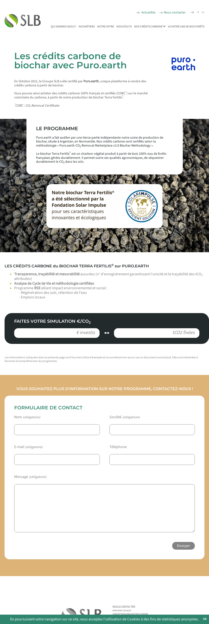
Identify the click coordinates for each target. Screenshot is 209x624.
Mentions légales (122, 610)
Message (30, 477)
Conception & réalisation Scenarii (130, 614)
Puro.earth (91, 81)
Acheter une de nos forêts (186, 27)
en (203, 12)
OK (205, 619)
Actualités (148, 12)
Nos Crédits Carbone (150, 27)
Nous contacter (175, 12)
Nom (27, 417)
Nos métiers (87, 27)
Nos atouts (124, 27)
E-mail (28, 447)
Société (124, 417)
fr (198, 12)
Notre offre (105, 27)
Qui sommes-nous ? (63, 27)
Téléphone (118, 447)
